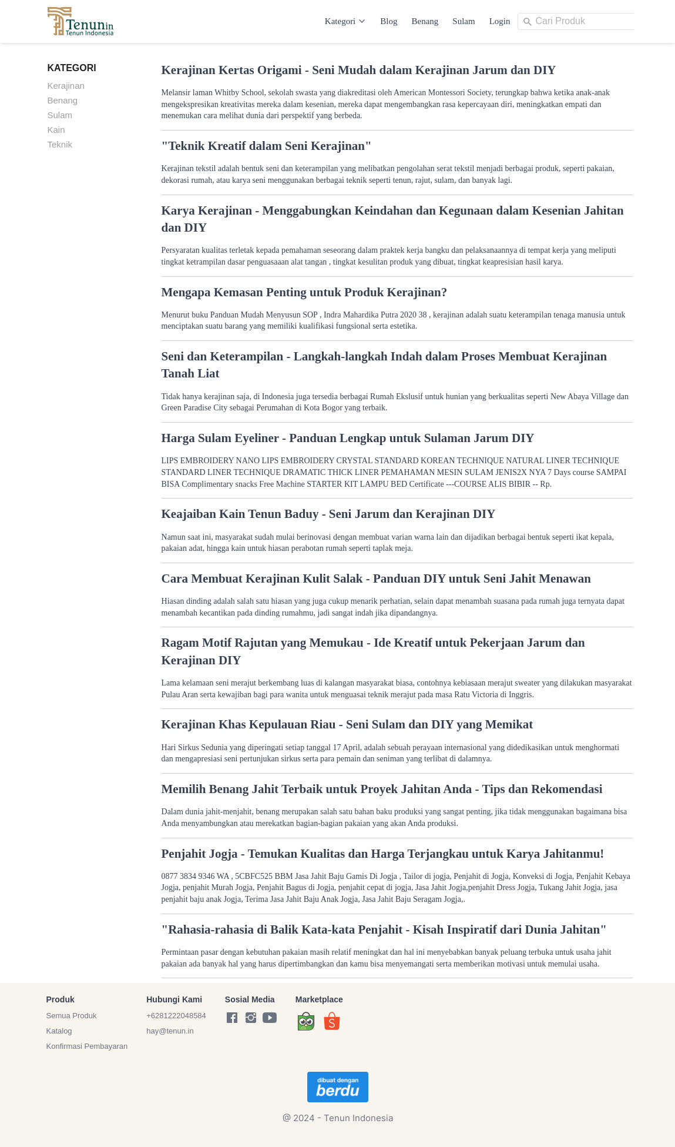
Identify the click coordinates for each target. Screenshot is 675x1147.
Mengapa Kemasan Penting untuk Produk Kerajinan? (305, 292)
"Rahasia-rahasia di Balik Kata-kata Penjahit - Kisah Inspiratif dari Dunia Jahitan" (384, 929)
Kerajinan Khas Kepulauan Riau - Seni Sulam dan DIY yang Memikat (347, 724)
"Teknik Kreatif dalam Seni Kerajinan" (267, 146)
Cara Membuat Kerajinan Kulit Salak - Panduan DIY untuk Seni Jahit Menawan (376, 578)
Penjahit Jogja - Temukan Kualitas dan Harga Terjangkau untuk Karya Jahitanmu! (383, 854)
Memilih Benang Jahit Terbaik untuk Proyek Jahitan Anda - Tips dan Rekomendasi (382, 789)
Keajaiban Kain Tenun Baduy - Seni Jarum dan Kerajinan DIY (329, 514)
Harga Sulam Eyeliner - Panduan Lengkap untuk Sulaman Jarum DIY (348, 438)
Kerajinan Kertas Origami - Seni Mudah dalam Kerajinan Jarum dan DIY (359, 70)
